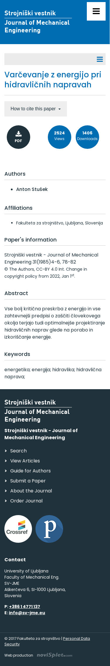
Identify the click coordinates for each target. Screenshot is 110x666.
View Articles (25, 460)
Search (18, 450)
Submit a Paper (28, 480)
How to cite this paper (34, 108)
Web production (38, 655)
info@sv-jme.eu (27, 613)
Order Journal (26, 500)
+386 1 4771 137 (24, 607)
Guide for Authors (30, 470)
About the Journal (31, 490)
